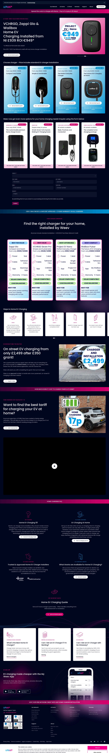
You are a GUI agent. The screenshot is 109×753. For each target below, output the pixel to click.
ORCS (33, 720)
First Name (15, 179)
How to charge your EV (80, 540)
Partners (77, 6)
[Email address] (32, 188)
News (52, 730)
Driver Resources (36, 710)
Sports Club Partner (93, 714)
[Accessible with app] (89, 690)
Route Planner (35, 712)
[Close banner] (104, 2)
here (43, 370)
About (91, 6)
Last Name (58, 179)
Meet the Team (54, 726)
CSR (52, 728)
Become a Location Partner (95, 710)
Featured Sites (35, 714)
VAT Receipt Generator (37, 728)
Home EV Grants (80, 577)
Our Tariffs (34, 716)
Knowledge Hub (35, 726)
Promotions (34, 718)
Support (84, 6)
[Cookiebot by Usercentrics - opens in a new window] (9, 750)
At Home (62, 6)
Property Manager (93, 712)
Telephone (58, 185)
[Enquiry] (54, 194)
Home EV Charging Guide (28, 537)
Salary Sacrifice (73, 712)
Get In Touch (35, 730)
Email (13, 185)
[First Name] (32, 182)
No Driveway (79, 656)
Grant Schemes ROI (74, 714)
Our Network (53, 6)
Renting (44, 655)
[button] (54, 466)
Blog (52, 732)
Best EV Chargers (11, 656)
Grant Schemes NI (74, 716)
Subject (14, 173)
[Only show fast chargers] (89, 680)
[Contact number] (76, 188)
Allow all (97, 740)
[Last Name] (76, 182)
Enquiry (14, 191)
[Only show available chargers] (89, 685)
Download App (31, 2)
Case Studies (54, 734)
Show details (73, 750)
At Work (69, 6)
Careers (52, 736)
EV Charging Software (75, 710)
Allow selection (97, 745)
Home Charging (54, 710)
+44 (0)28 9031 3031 (9, 712)
